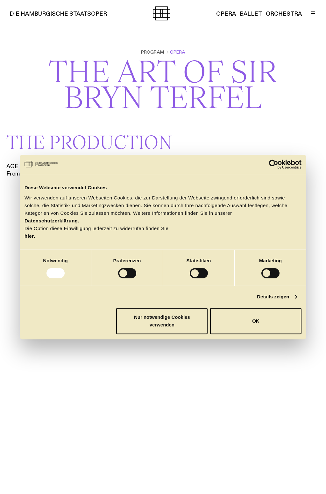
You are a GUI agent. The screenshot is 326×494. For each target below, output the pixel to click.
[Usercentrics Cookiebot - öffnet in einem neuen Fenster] (273, 164)
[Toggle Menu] (313, 13)
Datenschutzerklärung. (52, 220)
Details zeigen (273, 296)
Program (152, 52)
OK (255, 321)
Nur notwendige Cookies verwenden (162, 320)
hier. (30, 236)
